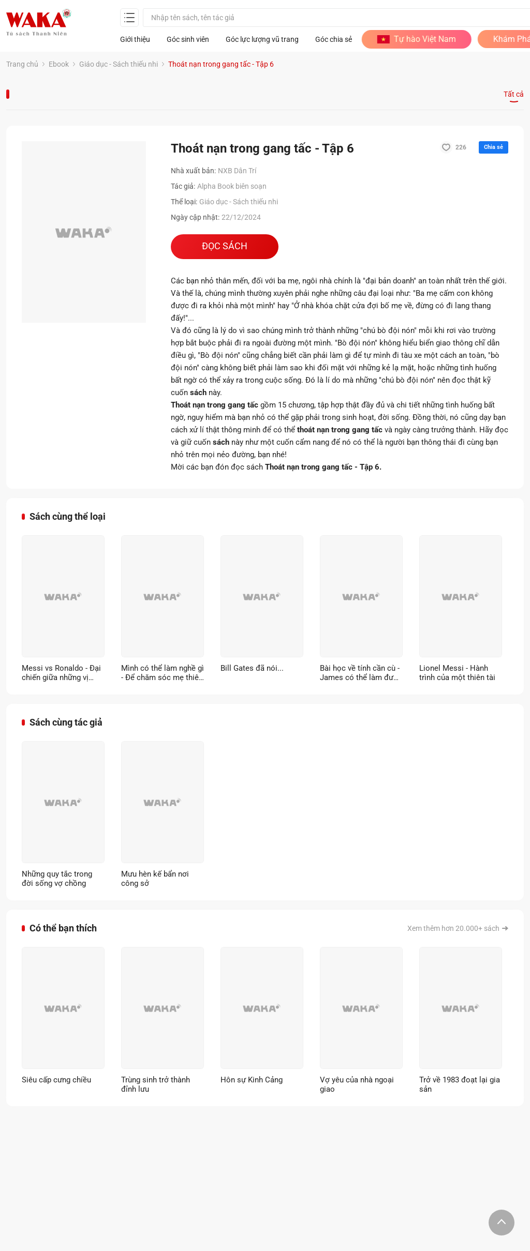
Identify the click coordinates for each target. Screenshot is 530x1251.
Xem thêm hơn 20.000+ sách (453, 928)
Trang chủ (22, 64)
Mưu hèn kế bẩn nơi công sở (155, 878)
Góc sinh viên (188, 39)
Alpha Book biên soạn (232, 186)
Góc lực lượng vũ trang (262, 39)
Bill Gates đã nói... (252, 668)
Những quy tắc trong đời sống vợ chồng (57, 878)
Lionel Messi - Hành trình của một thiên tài (457, 673)
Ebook (59, 64)
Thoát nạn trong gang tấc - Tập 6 (221, 64)
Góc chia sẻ (333, 39)
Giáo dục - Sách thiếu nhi (118, 64)
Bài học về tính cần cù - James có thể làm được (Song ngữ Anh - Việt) (361, 673)
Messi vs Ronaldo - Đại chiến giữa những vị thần (61, 673)
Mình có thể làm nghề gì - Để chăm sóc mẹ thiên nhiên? (162, 673)
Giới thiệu (135, 39)
